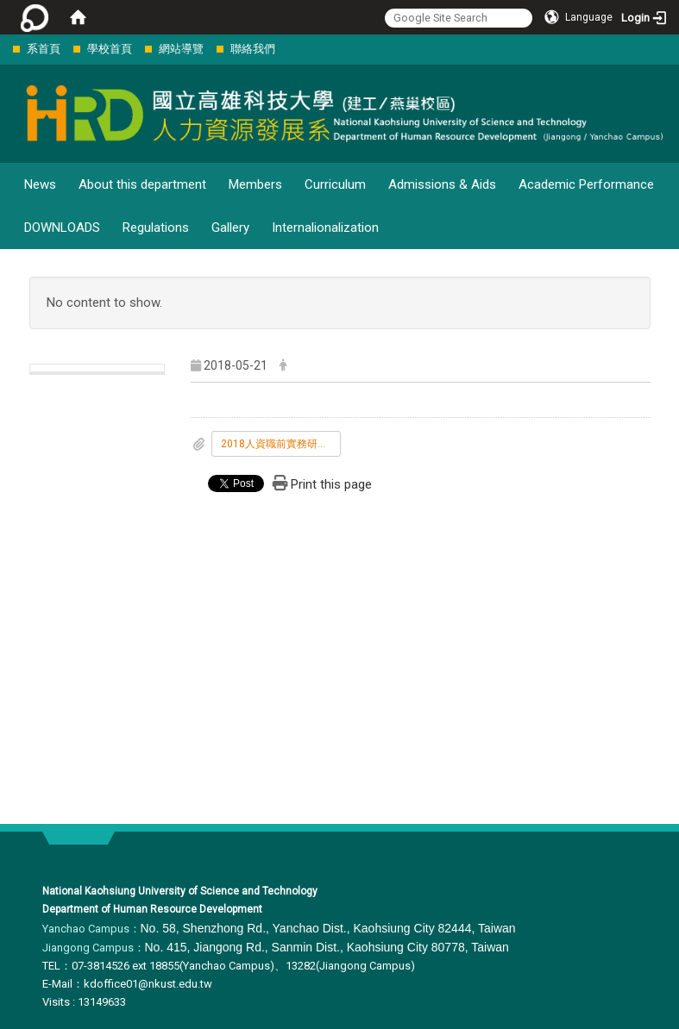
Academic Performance (586, 184)
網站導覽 (181, 48)
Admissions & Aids (442, 184)
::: (4, 48)
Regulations (156, 227)
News (40, 184)
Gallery (230, 227)
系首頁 (43, 48)
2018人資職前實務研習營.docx (281, 444)
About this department (142, 184)
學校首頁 (109, 48)
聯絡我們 (252, 48)
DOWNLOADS (62, 227)
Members (255, 184)
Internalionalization (325, 227)
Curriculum (335, 184)
